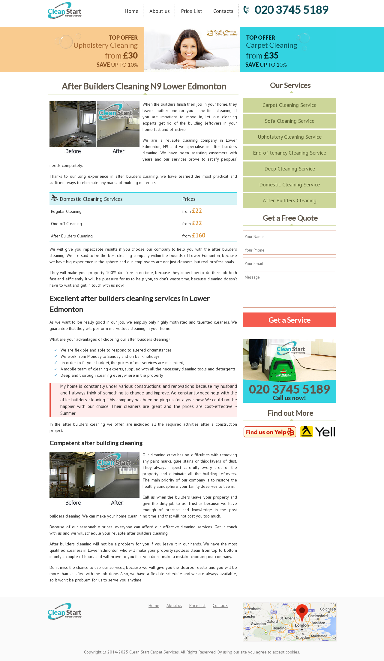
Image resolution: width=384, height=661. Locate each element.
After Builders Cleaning (289, 200)
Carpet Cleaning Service (289, 104)
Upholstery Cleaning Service (290, 136)
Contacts (223, 11)
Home (131, 11)
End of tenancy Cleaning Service (289, 152)
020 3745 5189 (285, 9)
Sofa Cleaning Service (289, 120)
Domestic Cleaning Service (289, 184)
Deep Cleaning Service (289, 168)
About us (159, 11)
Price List (191, 11)
